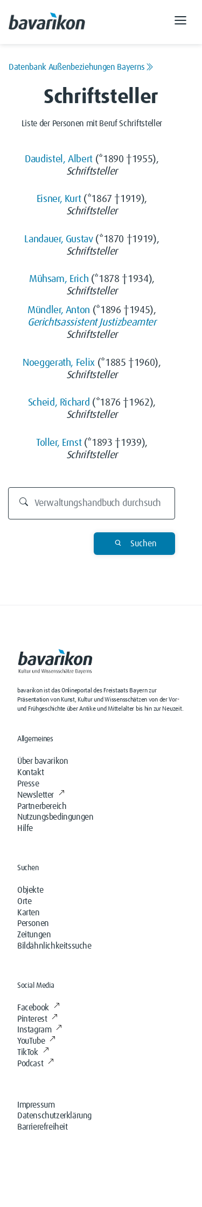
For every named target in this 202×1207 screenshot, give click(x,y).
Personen (33, 923)
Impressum (35, 1105)
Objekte (30, 890)
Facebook (38, 1007)
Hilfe (25, 828)
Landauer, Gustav (58, 239)
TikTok (32, 1052)
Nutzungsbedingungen (55, 817)
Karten (28, 912)
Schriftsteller (91, 172)
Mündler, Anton (58, 310)
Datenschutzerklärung (54, 1115)
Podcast (35, 1063)
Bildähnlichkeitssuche (54, 946)
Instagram (39, 1029)
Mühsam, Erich (58, 279)
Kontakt (30, 772)
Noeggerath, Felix (59, 363)
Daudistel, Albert (59, 159)
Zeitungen (34, 934)
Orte (24, 901)
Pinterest (37, 1019)
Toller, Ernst (58, 443)
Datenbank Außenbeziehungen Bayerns (81, 67)
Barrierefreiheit (42, 1127)
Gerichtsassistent (62, 322)
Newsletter (41, 795)
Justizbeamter (127, 322)
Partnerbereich (41, 806)
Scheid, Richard (59, 402)
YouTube (36, 1041)
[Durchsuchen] (91, 503)
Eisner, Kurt (59, 199)
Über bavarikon (42, 761)
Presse (28, 783)
